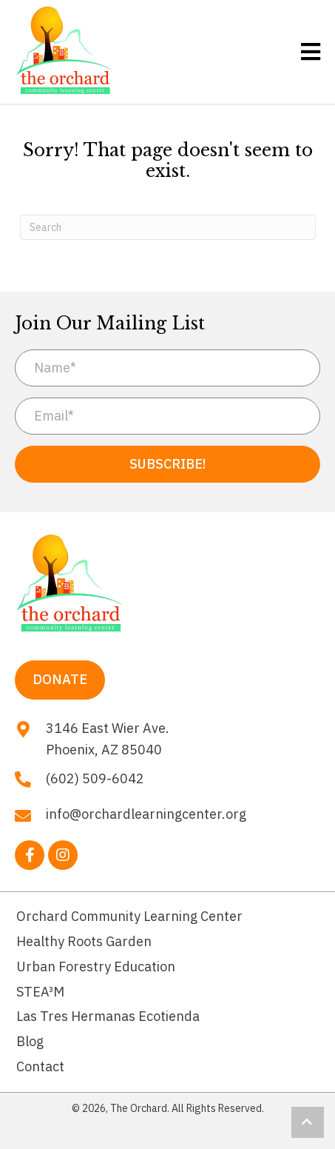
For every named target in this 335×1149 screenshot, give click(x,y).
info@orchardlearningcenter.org (146, 814)
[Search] (168, 227)
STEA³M (40, 991)
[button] (167, 464)
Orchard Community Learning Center (129, 916)
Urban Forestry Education (95, 966)
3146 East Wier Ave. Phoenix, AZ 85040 (107, 739)
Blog (30, 1041)
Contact (40, 1066)
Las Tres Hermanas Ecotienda (108, 1016)
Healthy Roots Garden (84, 941)
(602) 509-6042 (95, 778)
